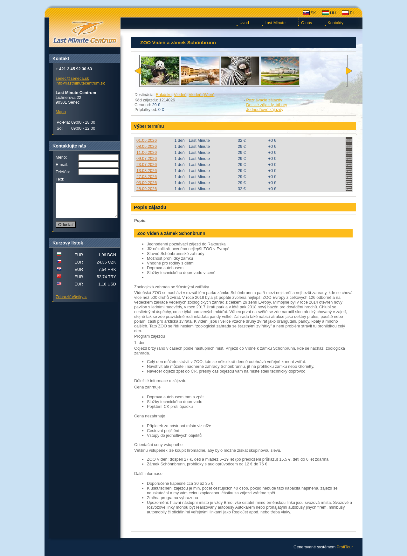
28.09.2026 (146, 188)
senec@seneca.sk (72, 78)
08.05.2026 (146, 146)
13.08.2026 (146, 170)
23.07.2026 (146, 164)
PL (352, 12)
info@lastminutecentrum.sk (80, 83)
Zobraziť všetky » (71, 303)
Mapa (61, 111)
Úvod (244, 22)
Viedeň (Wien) (202, 94)
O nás (306, 22)
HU (333, 12)
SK (313, 12)
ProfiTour (345, 547)
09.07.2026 (146, 158)
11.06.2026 (146, 152)
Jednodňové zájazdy (264, 109)
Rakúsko (164, 94)
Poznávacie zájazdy (264, 100)
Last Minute (275, 22)
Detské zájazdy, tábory (266, 104)
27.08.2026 (146, 176)
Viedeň (180, 94)
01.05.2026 (146, 140)
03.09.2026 (146, 182)
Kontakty (335, 22)
